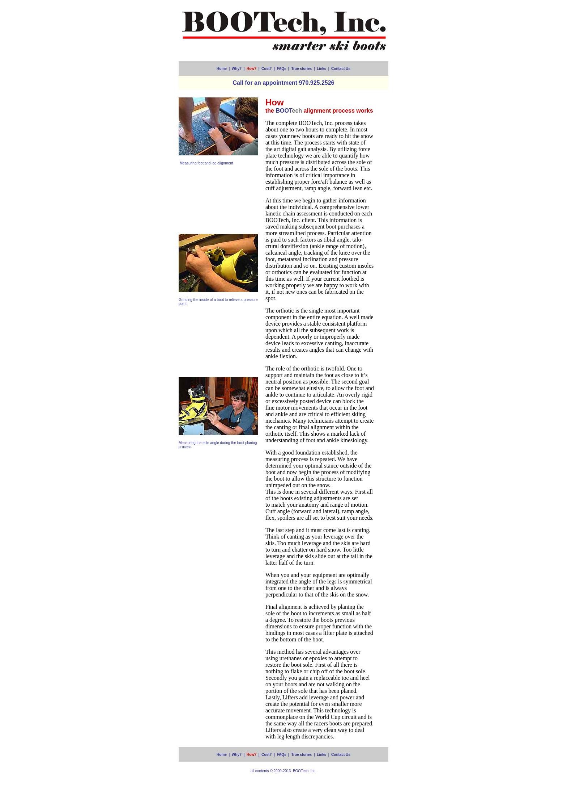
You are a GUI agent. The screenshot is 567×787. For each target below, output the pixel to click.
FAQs (281, 69)
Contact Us (340, 69)
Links (321, 69)
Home (222, 69)
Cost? (266, 69)
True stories (301, 69)
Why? (237, 69)
